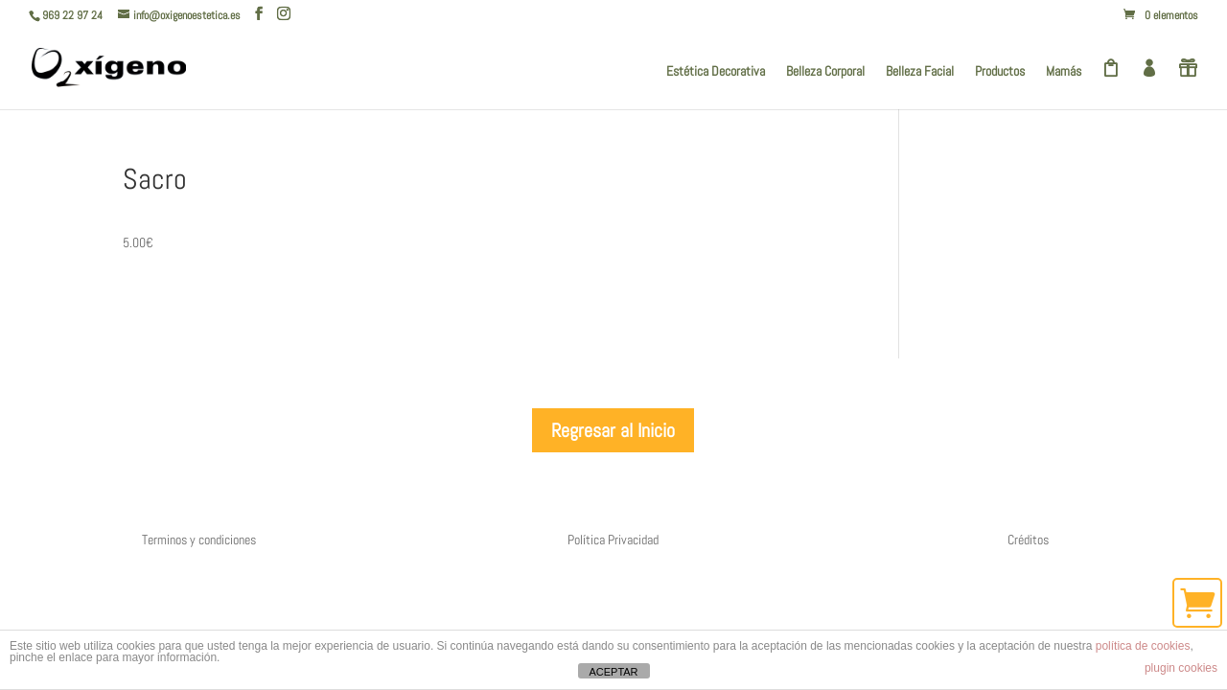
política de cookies (1143, 646)
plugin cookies (1181, 668)
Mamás (1063, 72)
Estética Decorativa (715, 72)
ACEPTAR (613, 672)
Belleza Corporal (825, 72)
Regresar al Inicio (613, 430)
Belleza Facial (920, 72)
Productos (1000, 72)
